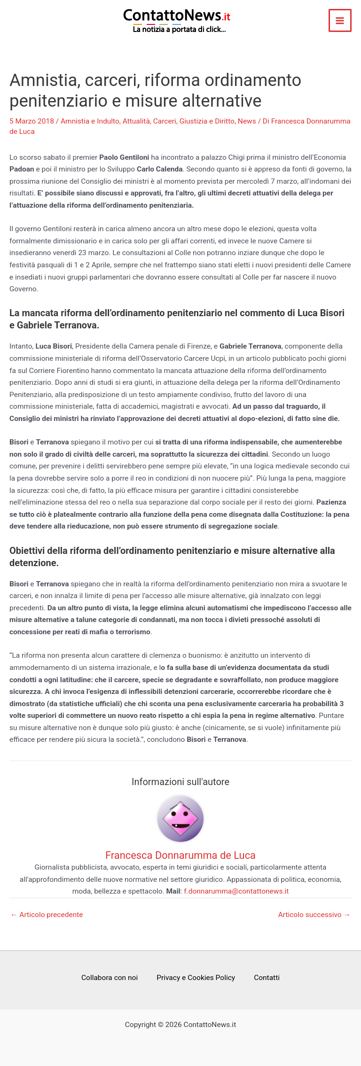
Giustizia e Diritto (207, 121)
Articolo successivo (314, 915)
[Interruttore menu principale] (340, 20)
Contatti (267, 977)
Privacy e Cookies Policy (196, 977)
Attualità (136, 121)
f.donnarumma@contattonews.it (236, 891)
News (247, 121)
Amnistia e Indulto (90, 121)
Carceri (164, 121)
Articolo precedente (46, 915)
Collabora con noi (109, 977)
